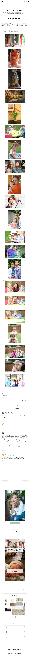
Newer (5, 481)
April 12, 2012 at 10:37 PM (9, 433)
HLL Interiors (15, 10)
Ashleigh (6, 432)
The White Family (8, 412)
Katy (6, 454)
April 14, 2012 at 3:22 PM (9, 455)
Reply (3, 428)
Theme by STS (19, 653)
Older (25, 481)
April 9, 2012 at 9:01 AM (9, 413)
